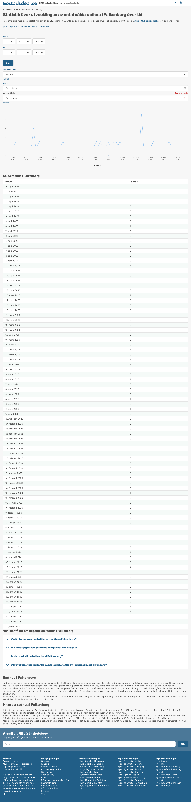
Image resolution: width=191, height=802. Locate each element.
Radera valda (181, 93)
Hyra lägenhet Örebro (90, 777)
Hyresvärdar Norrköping (91, 766)
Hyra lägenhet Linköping (91, 761)
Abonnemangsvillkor (51, 769)
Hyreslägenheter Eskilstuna (93, 780)
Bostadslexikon (48, 783)
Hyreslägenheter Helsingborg (132, 783)
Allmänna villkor (49, 766)
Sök (8, 62)
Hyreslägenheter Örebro (130, 764)
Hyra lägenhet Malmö (166, 774)
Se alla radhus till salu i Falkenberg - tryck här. (26, 26)
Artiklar (44, 777)
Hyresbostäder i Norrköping (131, 777)
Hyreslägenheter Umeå (90, 774)
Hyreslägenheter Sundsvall (131, 769)
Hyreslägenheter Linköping (131, 766)
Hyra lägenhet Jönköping (92, 764)
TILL (5, 47)
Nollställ (6, 79)
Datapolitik (46, 772)
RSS (43, 793)
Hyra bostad (162, 761)
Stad (5, 83)
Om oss (45, 761)
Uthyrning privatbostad (91, 769)
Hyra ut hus (161, 772)
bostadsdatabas (73, 3)
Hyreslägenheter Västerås (169, 777)
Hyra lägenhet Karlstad (90, 783)
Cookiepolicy (47, 774)
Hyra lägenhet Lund (89, 772)
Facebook (4, 794)
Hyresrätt (160, 780)
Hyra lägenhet (163, 785)
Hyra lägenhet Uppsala (129, 774)
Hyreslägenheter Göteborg (131, 780)
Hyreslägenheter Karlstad (130, 761)
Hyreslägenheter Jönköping (131, 772)
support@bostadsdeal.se (147, 21)
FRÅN (5, 36)
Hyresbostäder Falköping (168, 769)
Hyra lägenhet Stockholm (168, 783)
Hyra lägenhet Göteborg (168, 766)
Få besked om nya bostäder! (175, 3)
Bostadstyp (9, 69)
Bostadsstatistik (49, 785)
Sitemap (45, 791)
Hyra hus (160, 764)
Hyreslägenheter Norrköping (132, 785)
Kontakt (45, 764)
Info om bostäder (49, 788)
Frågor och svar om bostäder (55, 780)
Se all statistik (9, 9)
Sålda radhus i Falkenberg (30, 9)
